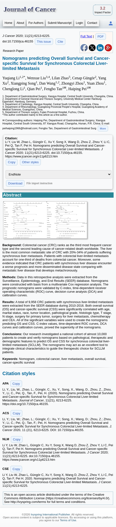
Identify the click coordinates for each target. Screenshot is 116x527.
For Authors (35, 23)
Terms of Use (68, 520)
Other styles (30, 162)
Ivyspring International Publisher (50, 514)
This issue (44, 41)
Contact (92, 23)
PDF (101, 36)
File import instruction (39, 183)
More (103, 128)
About (20, 23)
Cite (60, 41)
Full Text (86, 36)
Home (8, 23)
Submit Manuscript (59, 23)
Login (79, 23)
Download (15, 183)
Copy (11, 162)
